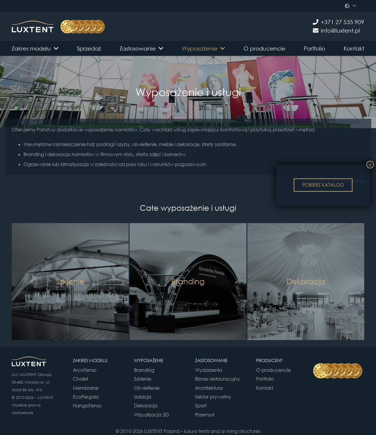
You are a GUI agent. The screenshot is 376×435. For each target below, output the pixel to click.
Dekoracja (145, 406)
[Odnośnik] (32, 26)
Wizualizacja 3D (151, 415)
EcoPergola (86, 397)
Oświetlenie (147, 388)
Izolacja (142, 397)
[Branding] (188, 281)
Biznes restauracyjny (217, 379)
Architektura (209, 388)
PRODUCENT (269, 360)
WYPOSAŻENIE (148, 360)
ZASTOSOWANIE (211, 360)
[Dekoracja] (305, 281)
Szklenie (142, 379)
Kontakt (264, 388)
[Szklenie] (70, 281)
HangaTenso (87, 406)
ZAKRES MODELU (90, 360)
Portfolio (265, 379)
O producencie (273, 370)
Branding (144, 370)
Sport (201, 406)
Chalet (80, 379)
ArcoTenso (84, 370)
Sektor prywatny (213, 397)
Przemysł (204, 415)
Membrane (85, 388)
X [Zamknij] (370, 165)
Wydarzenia (208, 370)
